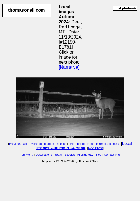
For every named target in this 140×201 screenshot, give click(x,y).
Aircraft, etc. (85, 154)
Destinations (43, 154)
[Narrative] (69, 67)
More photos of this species (49, 143)
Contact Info (112, 154)
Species (69, 154)
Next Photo (95, 148)
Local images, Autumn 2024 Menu (84, 146)
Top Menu (26, 154)
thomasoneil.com (26, 10)
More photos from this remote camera (94, 143)
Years (58, 154)
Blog (98, 154)
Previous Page (18, 143)
